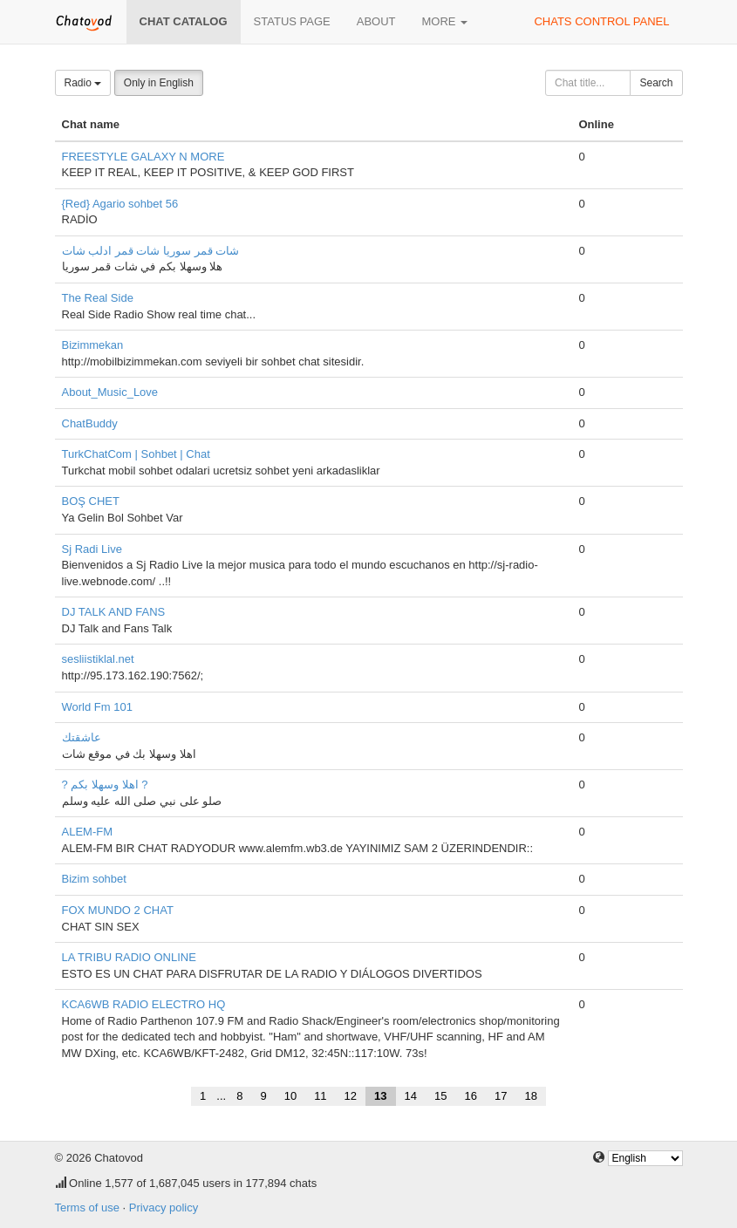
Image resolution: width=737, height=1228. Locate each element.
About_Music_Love (110, 392)
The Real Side (97, 297)
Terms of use (87, 1207)
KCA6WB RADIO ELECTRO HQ (144, 1004)
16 (470, 1095)
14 (411, 1095)
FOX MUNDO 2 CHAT (118, 910)
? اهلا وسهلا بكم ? (105, 784)
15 (440, 1095)
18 (530, 1095)
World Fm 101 (97, 706)
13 (380, 1095)
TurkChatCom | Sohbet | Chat (136, 453)
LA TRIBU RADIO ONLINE (129, 957)
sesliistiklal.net (98, 658)
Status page (292, 21)
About (376, 21)
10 (290, 1095)
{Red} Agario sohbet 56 (120, 203)
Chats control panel (601, 21)
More (445, 21)
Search (655, 83)
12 (351, 1095)
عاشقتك (81, 737)
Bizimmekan (93, 344)
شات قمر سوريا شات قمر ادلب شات (151, 250)
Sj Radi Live (92, 549)
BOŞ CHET (90, 501)
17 (501, 1095)
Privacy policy (163, 1207)
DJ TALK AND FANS (114, 611)
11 (320, 1095)
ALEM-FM (87, 831)
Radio (83, 83)
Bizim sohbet (94, 878)
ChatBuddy (90, 423)
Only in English (159, 83)
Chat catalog (184, 21)
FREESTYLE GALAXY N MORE (143, 156)
